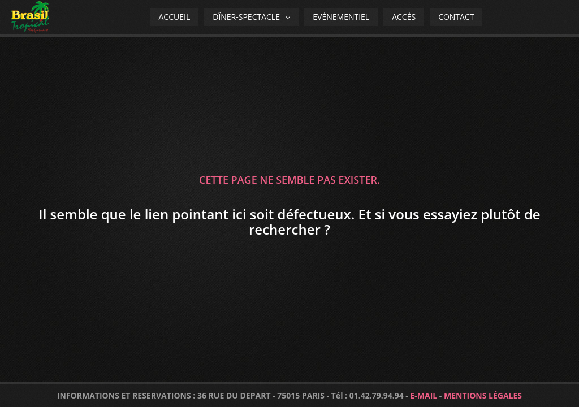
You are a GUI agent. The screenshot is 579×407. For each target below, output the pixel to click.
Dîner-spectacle (251, 16)
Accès (404, 16)
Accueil (175, 16)
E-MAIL (423, 395)
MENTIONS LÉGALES (483, 395)
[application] (285, 16)
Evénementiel (341, 16)
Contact (456, 16)
